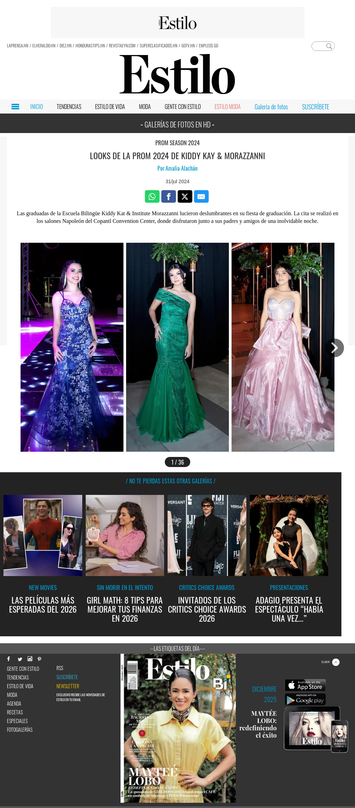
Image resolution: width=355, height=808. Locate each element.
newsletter (67, 686)
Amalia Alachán (181, 168)
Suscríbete (67, 677)
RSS (59, 668)
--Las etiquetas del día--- (177, 648)
